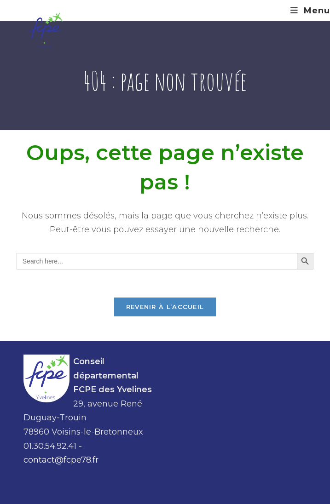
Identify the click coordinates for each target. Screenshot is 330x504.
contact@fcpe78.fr (60, 460)
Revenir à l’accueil (165, 306)
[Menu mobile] (310, 11)
